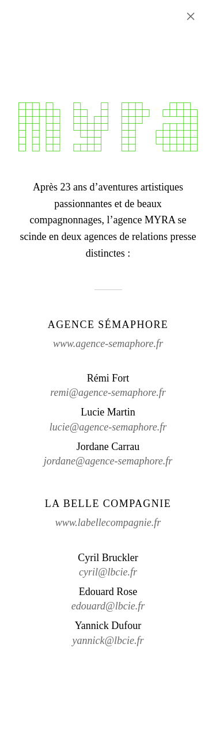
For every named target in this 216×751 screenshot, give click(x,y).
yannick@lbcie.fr (107, 640)
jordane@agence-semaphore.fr (108, 461)
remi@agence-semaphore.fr (108, 392)
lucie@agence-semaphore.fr (108, 427)
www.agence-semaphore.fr (108, 343)
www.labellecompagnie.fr (108, 522)
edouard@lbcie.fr (108, 606)
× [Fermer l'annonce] (190, 16)
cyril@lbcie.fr (108, 572)
